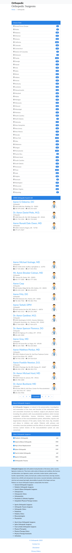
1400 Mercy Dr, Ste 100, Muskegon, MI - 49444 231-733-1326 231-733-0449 (35, 215)
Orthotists (18, 536)
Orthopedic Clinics (20, 509)
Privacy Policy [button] (36, 551)
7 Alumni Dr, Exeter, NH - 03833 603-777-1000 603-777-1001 (35, 276)
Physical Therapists (20, 529)
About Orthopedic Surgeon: (21, 403)
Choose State (17, 23)
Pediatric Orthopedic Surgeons (24, 487)
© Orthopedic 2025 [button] (36, 540)
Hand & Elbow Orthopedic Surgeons (26, 489)
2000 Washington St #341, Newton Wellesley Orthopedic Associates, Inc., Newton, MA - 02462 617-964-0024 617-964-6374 (35, 319)
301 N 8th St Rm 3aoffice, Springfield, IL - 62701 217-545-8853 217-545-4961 (35, 265)
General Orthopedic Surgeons (24, 485)
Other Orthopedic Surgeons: (22, 434)
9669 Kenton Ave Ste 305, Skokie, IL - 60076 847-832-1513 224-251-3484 (35, 308)
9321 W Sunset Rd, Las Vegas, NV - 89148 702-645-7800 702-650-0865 (35, 342)
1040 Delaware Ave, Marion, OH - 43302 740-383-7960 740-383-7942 (35, 297)
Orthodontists (19, 496)
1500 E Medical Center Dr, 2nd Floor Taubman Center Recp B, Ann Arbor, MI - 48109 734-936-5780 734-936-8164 (35, 353)
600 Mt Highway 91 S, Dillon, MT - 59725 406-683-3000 (35, 331)
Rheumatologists (20, 516)
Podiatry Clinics (19, 514)
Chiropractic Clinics (21, 494)
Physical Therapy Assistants (23, 533)
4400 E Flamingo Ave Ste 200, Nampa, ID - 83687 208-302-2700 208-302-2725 (35, 365)
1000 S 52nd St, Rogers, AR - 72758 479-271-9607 (35, 226)
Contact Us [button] (36, 544)
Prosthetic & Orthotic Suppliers (24, 498)
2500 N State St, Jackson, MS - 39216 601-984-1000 (35, 376)
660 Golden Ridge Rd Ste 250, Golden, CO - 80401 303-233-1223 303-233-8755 (35, 286)
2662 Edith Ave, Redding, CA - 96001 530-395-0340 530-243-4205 (35, 205)
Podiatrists (18, 511)
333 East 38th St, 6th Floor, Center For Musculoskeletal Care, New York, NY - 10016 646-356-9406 (35, 388)
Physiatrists (18, 518)
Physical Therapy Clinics (22, 531)
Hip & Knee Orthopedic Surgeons (25, 522)
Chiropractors (19, 491)
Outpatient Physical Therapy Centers (26, 501)
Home (13, 9)
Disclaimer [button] (36, 547)
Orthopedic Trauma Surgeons (24, 507)
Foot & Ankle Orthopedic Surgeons (25, 527)
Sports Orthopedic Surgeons (23, 504)
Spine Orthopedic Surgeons (23, 524)
